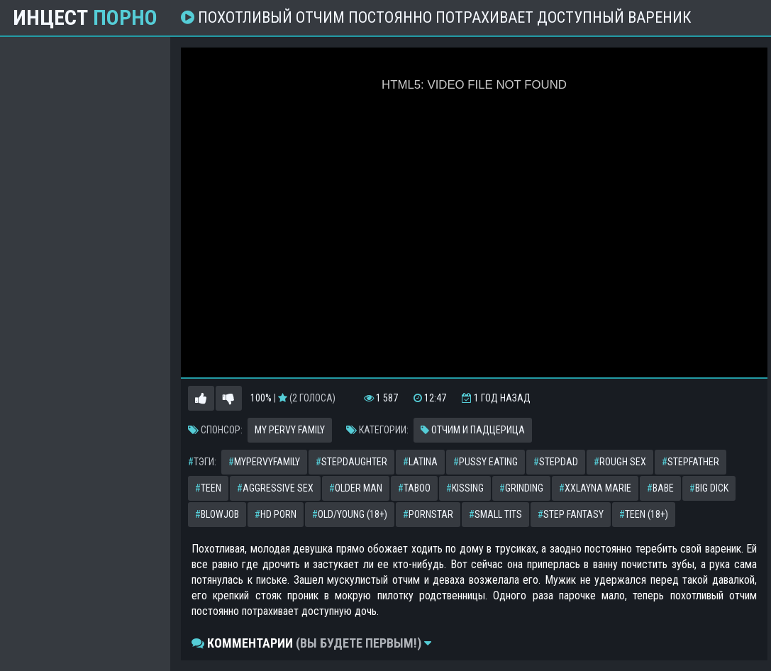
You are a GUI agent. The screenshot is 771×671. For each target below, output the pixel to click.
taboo (414, 488)
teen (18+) (643, 514)
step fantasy (571, 514)
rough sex (620, 461)
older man (355, 488)
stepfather (690, 461)
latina (420, 461)
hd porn (275, 514)
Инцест (85, 17)
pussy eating (485, 461)
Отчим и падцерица (473, 430)
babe (660, 488)
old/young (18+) (349, 514)
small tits (495, 514)
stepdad (555, 461)
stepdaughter (351, 461)
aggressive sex (275, 488)
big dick (708, 488)
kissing (465, 488)
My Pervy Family (290, 430)
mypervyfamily (264, 461)
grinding (521, 488)
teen (208, 488)
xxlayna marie (595, 488)
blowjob (217, 514)
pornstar (428, 514)
